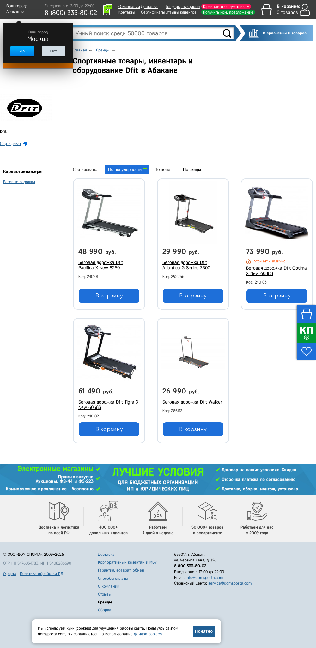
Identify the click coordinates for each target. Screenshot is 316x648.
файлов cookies (148, 634)
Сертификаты (153, 12)
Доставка (149, 6)
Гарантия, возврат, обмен (121, 570)
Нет (53, 51)
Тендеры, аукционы (183, 6)
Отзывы (104, 594)
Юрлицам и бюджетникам (226, 6)
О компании (129, 6)
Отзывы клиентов (181, 12)
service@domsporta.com (230, 583)
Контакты (126, 12)
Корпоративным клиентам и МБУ (127, 562)
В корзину (109, 295)
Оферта (9, 574)
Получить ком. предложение (228, 12)
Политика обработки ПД (41, 574)
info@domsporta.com (204, 577)
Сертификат (10, 143)
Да (22, 51)
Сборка (104, 610)
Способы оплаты (113, 578)
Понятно (204, 631)
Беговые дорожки (19, 182)
